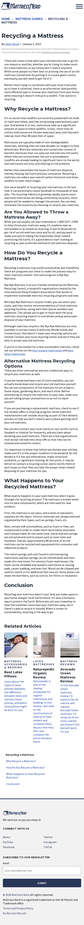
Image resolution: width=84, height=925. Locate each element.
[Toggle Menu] (79, 6)
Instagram (50, 842)
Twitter (48, 837)
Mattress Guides (29, 18)
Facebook (9, 847)
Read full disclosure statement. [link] (56, 52)
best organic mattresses (47, 350)
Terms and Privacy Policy (18, 908)
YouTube (8, 842)
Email (6, 863)
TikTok (48, 847)
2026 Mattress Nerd (16, 895)
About (6, 837)
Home (5, 18)
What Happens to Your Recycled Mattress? (25, 775)
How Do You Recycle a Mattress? (25, 767)
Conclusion (13, 784)
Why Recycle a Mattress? (21, 761)
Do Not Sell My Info (15, 913)
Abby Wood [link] (12, 44)
